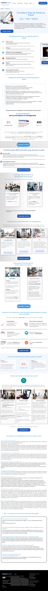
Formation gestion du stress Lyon (24, 579)
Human (5, 574)
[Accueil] (2, 8)
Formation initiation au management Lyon (28, 578)
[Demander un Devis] (23, 145)
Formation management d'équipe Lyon (16, 584)
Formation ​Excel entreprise (7, 405)
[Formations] (7, 8)
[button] (20, 3)
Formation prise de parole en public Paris (16, 582)
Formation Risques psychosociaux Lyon (16, 585)
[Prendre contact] (6, 31)
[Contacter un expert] (23, 258)
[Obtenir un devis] (24, 350)
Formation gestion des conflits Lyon (25, 580)
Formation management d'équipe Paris (27, 584)
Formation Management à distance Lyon (16, 583)
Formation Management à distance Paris (27, 583)
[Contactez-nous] (42, 3)
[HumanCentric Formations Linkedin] (4, 577)
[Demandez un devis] (24, 216)
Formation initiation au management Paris (16, 578)
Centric (8, 2)
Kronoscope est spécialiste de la (18, 132)
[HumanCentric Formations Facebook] (3, 577)
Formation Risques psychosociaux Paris (26, 585)
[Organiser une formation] (23, 169)
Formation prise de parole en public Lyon (27, 582)
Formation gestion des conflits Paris (15, 580)
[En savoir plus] (8, 252)
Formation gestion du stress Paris (15, 579)
